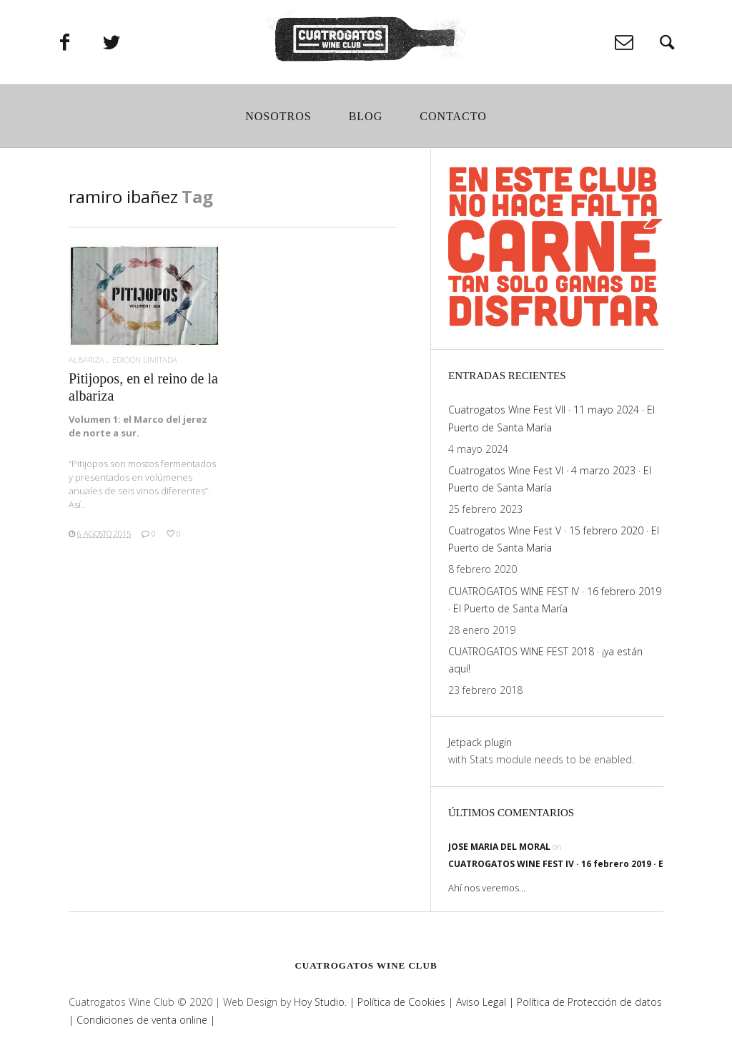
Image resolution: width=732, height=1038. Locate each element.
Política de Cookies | (404, 1002)
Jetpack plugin (480, 742)
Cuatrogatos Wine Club (366, 965)
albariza (86, 359)
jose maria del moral (499, 847)
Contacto (453, 119)
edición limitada (144, 359)
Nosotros (278, 119)
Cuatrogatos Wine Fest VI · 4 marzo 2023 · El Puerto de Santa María (549, 479)
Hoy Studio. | (324, 1002)
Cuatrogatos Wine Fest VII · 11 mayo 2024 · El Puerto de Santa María (551, 418)
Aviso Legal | (483, 1002)
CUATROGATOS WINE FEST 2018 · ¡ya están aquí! (545, 660)
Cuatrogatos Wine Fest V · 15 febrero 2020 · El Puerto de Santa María (553, 539)
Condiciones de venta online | (145, 1020)
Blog (366, 119)
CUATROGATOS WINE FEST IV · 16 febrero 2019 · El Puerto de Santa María (554, 599)
